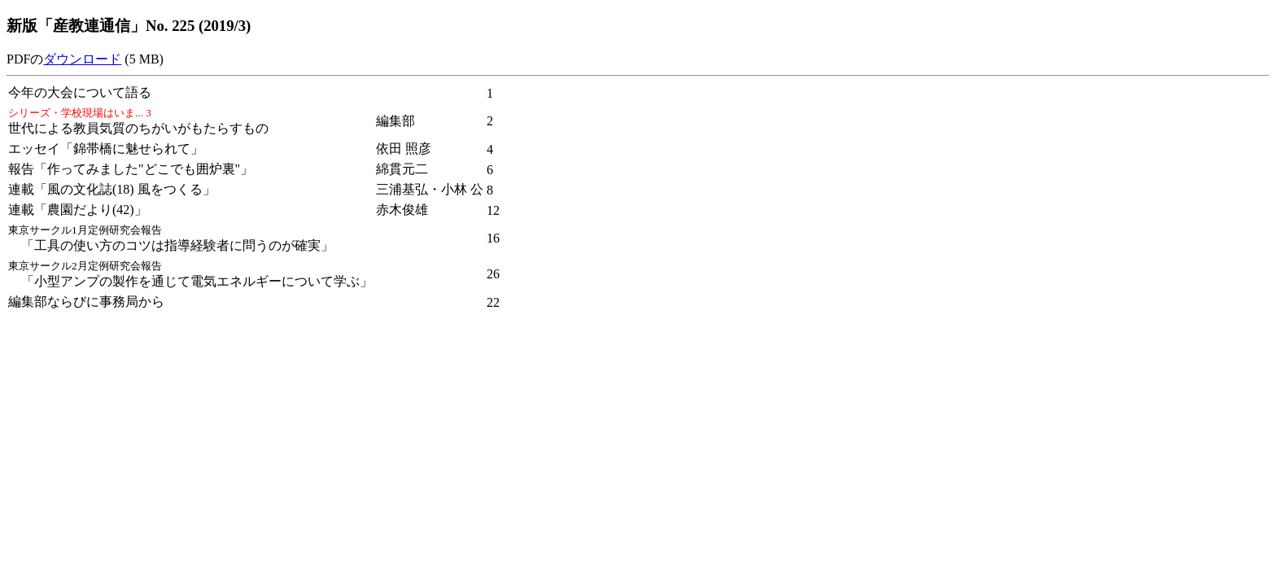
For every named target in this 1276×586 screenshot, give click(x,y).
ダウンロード (82, 59)
